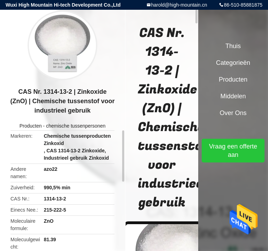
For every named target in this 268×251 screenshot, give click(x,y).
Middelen (233, 96)
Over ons (232, 112)
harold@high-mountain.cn (179, 5)
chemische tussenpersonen (75, 126)
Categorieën (233, 62)
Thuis (233, 46)
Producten (31, 126)
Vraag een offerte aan (233, 150)
